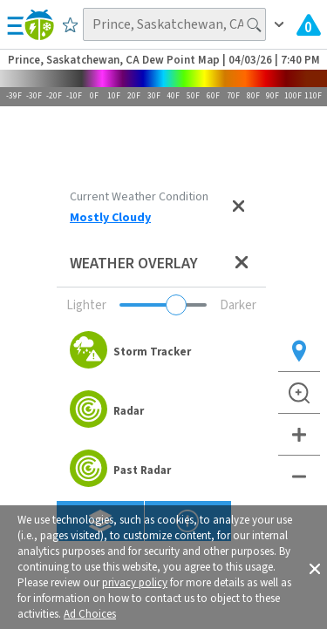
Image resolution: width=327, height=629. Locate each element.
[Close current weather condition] (238, 207)
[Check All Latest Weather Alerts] (308, 24)
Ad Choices (90, 614)
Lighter (86, 305)
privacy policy (134, 583)
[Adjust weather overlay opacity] (163, 305)
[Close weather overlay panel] (241, 263)
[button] (315, 567)
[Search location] (174, 24)
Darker (238, 305)
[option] (161, 352)
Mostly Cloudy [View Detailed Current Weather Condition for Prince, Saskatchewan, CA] (110, 218)
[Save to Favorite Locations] (70, 24)
